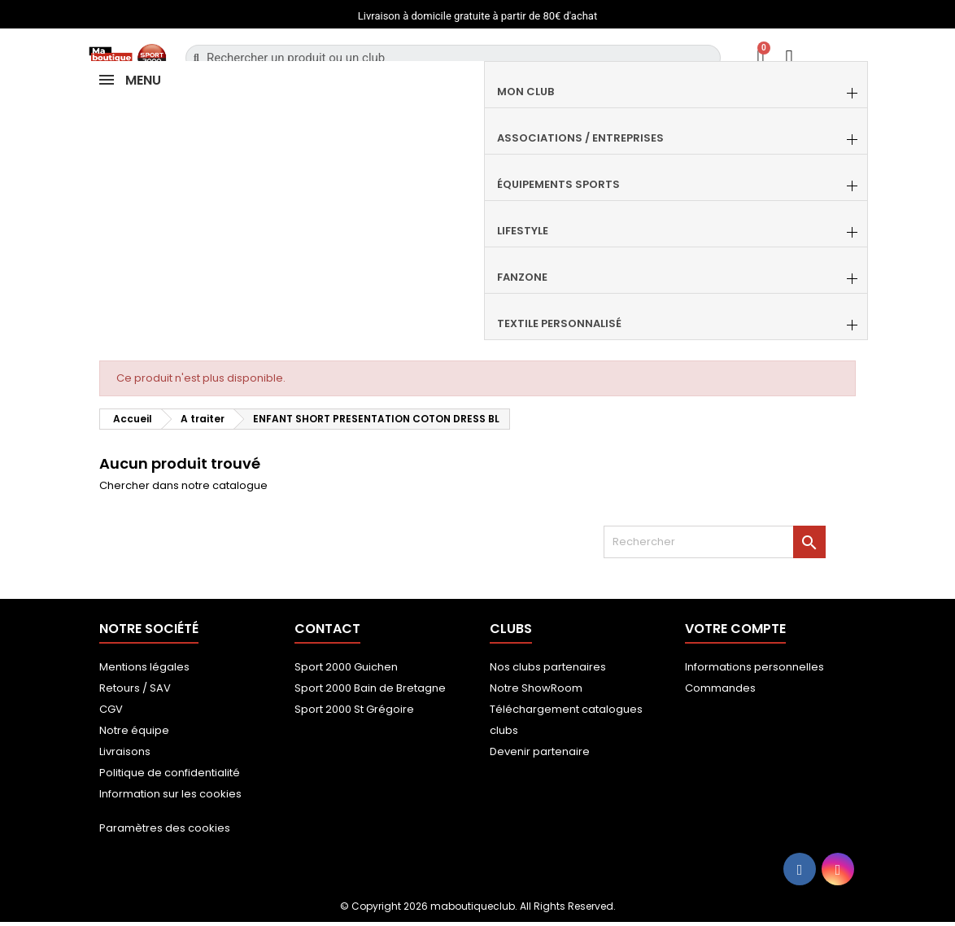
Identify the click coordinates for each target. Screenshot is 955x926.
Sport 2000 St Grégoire (354, 709)
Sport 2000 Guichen (346, 667)
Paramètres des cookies (164, 828)
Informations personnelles (754, 667)
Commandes (720, 688)
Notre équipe (134, 730)
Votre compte (735, 628)
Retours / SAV (135, 688)
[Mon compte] (789, 57)
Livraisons (124, 751)
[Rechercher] (715, 542)
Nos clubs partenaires (548, 667)
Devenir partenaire (540, 751)
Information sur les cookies (170, 794)
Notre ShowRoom (536, 688)
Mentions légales (144, 667)
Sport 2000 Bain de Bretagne (370, 688)
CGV (111, 709)
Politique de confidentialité (169, 772)
